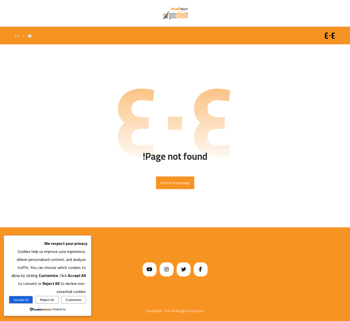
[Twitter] (184, 269)
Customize (73, 300)
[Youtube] (150, 269)
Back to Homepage (175, 182)
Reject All (47, 300)
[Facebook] (201, 269)
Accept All (21, 300)
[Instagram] (167, 269)
